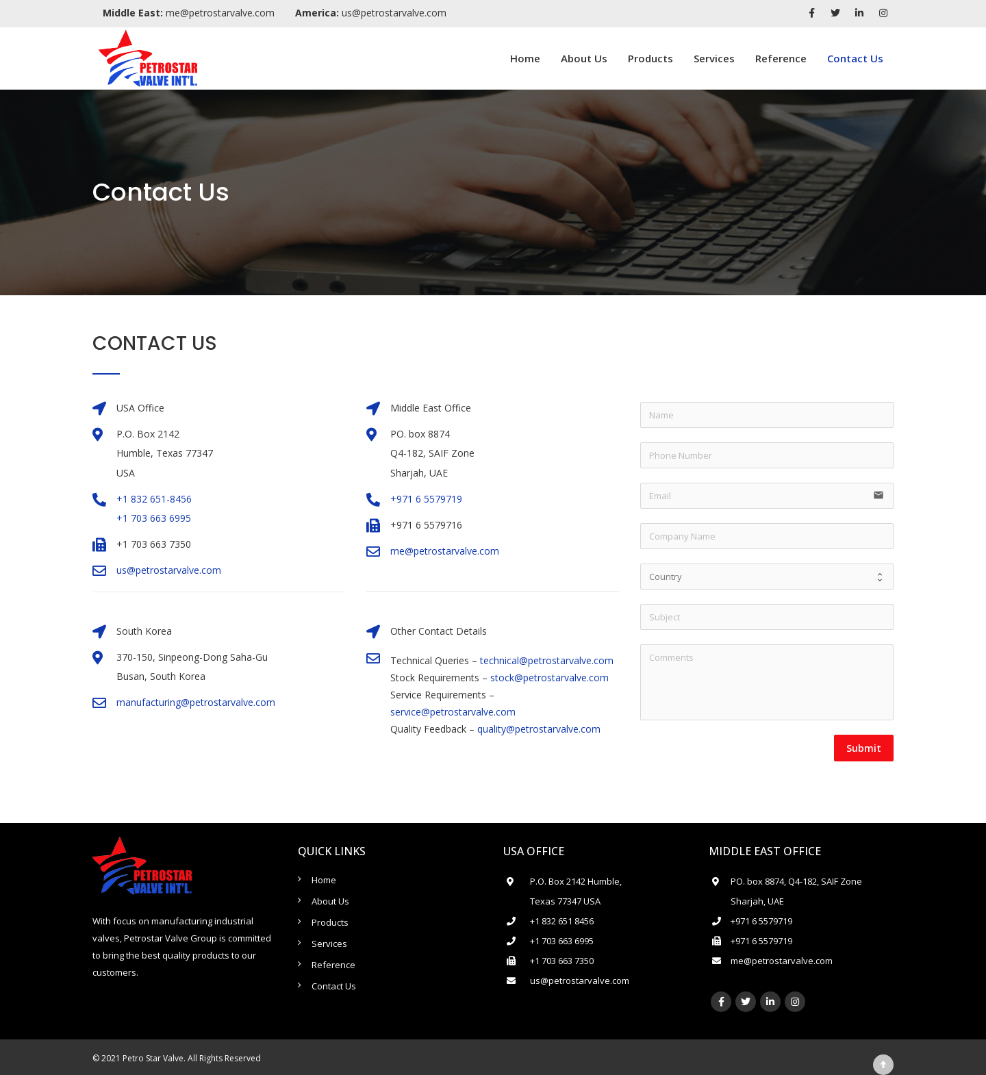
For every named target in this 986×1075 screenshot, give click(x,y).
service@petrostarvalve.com (453, 711)
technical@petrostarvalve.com (547, 660)
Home (525, 58)
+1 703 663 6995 (153, 517)
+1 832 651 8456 (562, 921)
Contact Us (855, 58)
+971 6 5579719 (426, 498)
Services (714, 58)
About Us (584, 58)
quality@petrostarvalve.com (539, 728)
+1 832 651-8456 (154, 498)
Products (650, 58)
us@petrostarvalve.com (370, 12)
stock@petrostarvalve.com (549, 677)
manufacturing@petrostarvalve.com (195, 702)
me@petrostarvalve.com (189, 12)
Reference (781, 58)
